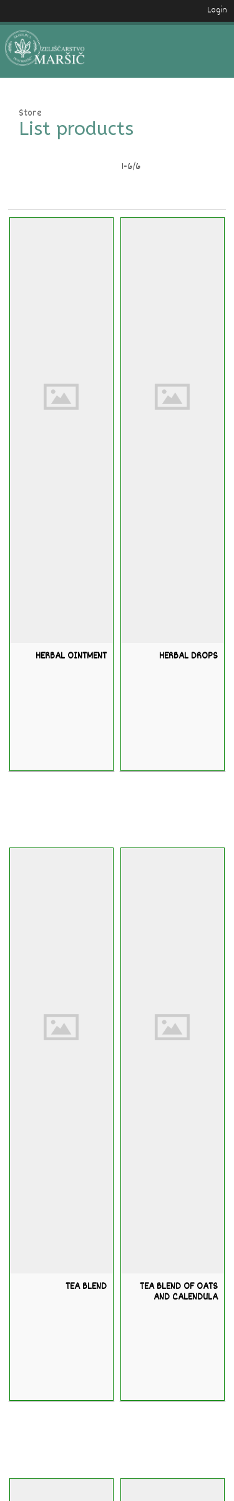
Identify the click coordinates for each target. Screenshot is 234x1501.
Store (30, 114)
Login (217, 10)
